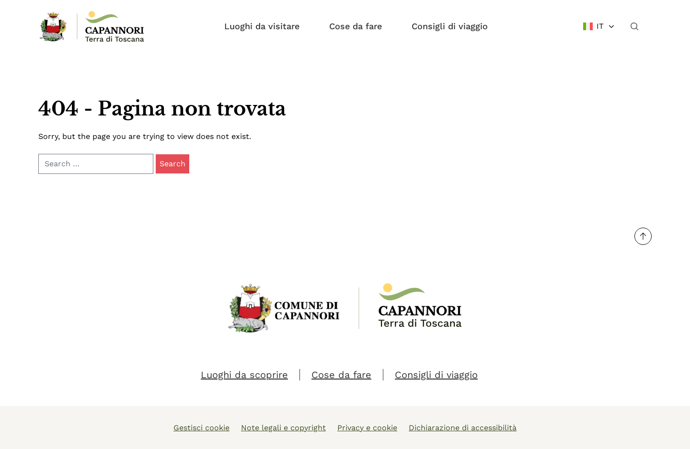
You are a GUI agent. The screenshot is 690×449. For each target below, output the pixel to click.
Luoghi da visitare (261, 26)
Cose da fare (355, 26)
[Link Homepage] (53, 26)
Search (172, 163)
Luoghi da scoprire (244, 374)
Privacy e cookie (367, 427)
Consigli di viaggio (450, 26)
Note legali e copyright (283, 427)
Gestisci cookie (201, 427)
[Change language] (599, 26)
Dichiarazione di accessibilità (463, 427)
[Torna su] (643, 236)
